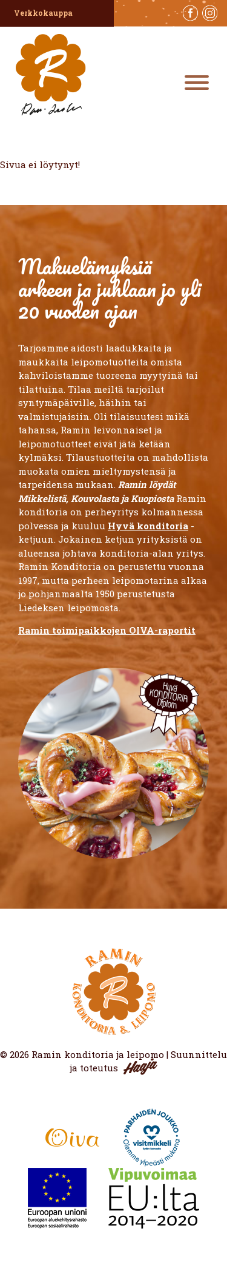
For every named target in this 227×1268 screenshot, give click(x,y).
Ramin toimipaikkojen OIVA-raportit (107, 630)
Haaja (140, 1066)
